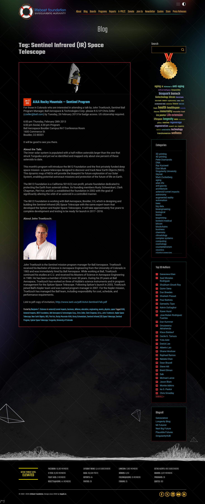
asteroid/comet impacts (57, 309)
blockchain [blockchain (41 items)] (179, 97)
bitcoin (159, 223)
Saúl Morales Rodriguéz (166, 279)
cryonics (160, 250)
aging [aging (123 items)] (158, 86)
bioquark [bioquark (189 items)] (164, 94)
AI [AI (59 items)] (162, 86)
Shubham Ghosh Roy (170, 284)
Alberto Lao (165, 347)
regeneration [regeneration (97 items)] (161, 126)
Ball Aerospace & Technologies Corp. (63, 313)
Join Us (139, 11)
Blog (86, 11)
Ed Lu (99, 313)
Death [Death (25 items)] (182, 101)
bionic (159, 215)
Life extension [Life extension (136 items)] (175, 115)
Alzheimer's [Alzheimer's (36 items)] (168, 87)
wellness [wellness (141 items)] (176, 133)
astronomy (161, 194)
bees (158, 203)
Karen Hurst (165, 311)
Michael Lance (167, 378)
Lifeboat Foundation (36, 494)
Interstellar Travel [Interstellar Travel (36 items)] (179, 112)
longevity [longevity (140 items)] (168, 119)
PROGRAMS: (158, 477)
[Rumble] (184, 494)
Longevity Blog (163, 421)
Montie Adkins (167, 385)
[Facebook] (161, 494)
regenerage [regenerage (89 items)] (176, 122)
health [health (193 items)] (162, 108)
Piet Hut (52, 317)
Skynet (159, 174)
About (78, 11)
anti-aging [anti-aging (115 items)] (178, 86)
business (70, 309)
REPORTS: (87, 477)
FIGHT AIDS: (52, 477)
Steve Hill (164, 366)
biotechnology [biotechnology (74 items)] (161, 97)
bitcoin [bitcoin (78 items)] (172, 97)
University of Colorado (65, 320)
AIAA (123, 309)
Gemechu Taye (167, 303)
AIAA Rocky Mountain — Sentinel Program (61, 102)
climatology (161, 235)
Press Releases (179, 11)
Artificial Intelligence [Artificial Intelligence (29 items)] (164, 90)
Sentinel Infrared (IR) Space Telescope (101, 317)
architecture (161, 188)
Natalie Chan (166, 359)
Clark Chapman (91, 313)
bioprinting (161, 217)
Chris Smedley (167, 393)
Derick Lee (165, 343)
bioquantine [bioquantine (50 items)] (176, 90)
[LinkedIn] (173, 494)
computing (161, 241)
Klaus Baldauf (167, 332)
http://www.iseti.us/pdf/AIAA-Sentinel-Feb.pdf (81, 301)
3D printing (161, 154)
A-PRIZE (122, 11)
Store (168, 11)
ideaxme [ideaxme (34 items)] (156, 112)
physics (107, 309)
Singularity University (166, 171)
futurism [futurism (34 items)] (181, 104)
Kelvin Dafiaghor (168, 307)
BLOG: (86, 473)
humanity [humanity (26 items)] (182, 108)
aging (158, 180)
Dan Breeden (166, 292)
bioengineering (163, 209)
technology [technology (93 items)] (177, 129)
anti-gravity (161, 185)
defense (77, 309)
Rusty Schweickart (79, 317)
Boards (93, 11)
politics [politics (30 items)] (159, 123)
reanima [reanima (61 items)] (165, 122)
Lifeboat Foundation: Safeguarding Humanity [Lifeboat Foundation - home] (42, 11)
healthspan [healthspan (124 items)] (173, 108)
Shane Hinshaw (167, 351)
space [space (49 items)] (158, 129)
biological (160, 212)
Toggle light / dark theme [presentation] (184, 4)
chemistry (160, 232)
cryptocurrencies (164, 252)
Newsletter (150, 11)
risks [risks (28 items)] (176, 126)
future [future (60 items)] (175, 103)
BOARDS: (157, 473)
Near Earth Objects (38, 317)
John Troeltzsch (108, 313)
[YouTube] (178, 494)
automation (161, 200)
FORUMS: (122, 481)
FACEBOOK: (52, 469)
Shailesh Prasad (168, 296)
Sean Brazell (166, 362)
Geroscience (162, 418)
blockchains (162, 226)
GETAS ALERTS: (159, 469)
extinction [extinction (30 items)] (169, 104)
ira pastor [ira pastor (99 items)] (161, 115)
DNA (158, 162)
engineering (93, 309)
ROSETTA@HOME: (54, 481)
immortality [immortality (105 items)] (166, 111)
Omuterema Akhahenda (165, 327)
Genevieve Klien (167, 274)
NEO (47, 317)
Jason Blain (166, 381)
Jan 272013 (27, 102)
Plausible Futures (164, 432)
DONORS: (122, 473)
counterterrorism (164, 247)
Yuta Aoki (164, 340)
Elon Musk (161, 168)
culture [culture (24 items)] (178, 101)
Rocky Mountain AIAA (64, 317)
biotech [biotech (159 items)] (175, 94)
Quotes (160, 11)
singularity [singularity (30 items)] (181, 126)
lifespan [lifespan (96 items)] (158, 119)
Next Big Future (163, 428)
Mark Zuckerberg (164, 177)
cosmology (161, 244)
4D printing (161, 156)
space (113, 309)
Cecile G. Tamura (168, 336)
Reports (112, 11)
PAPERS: (87, 481)
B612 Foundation (43, 313)
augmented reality (164, 197)
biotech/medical (164, 220)
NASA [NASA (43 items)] (176, 119)
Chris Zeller (81, 313)
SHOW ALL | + (160, 397)
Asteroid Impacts (29, 313)
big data (160, 206)
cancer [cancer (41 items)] (164, 101)
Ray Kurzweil (162, 165)
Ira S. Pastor (166, 389)
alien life (160, 183)
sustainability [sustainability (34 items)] (166, 130)
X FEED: (51, 473)
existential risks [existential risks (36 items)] (160, 104)
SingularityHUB (163, 436)
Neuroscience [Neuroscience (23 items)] (182, 119)
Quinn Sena (165, 288)
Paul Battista (166, 300)
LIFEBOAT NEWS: (90, 469)
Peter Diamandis (164, 159)
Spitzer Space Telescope (39, 320)
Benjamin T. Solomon (39, 309)
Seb (162, 374)
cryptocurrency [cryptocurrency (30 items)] (172, 101)
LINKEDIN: (122, 469)
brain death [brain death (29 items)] (158, 101)
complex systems (164, 238)
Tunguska (52, 320)
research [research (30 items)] (171, 126)
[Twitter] (167, 494)
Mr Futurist (161, 425)
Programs (102, 11)
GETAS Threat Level (28, 474)
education (85, 309)
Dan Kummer (166, 321)
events (101, 309)
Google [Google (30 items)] (155, 108)
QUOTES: (157, 481)
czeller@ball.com (33, 114)
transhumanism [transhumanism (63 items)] (164, 133)
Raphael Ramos (168, 355)
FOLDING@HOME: (125, 477)
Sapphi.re (63, 494)
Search (182, 49)
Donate (131, 11)
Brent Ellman (166, 370)
